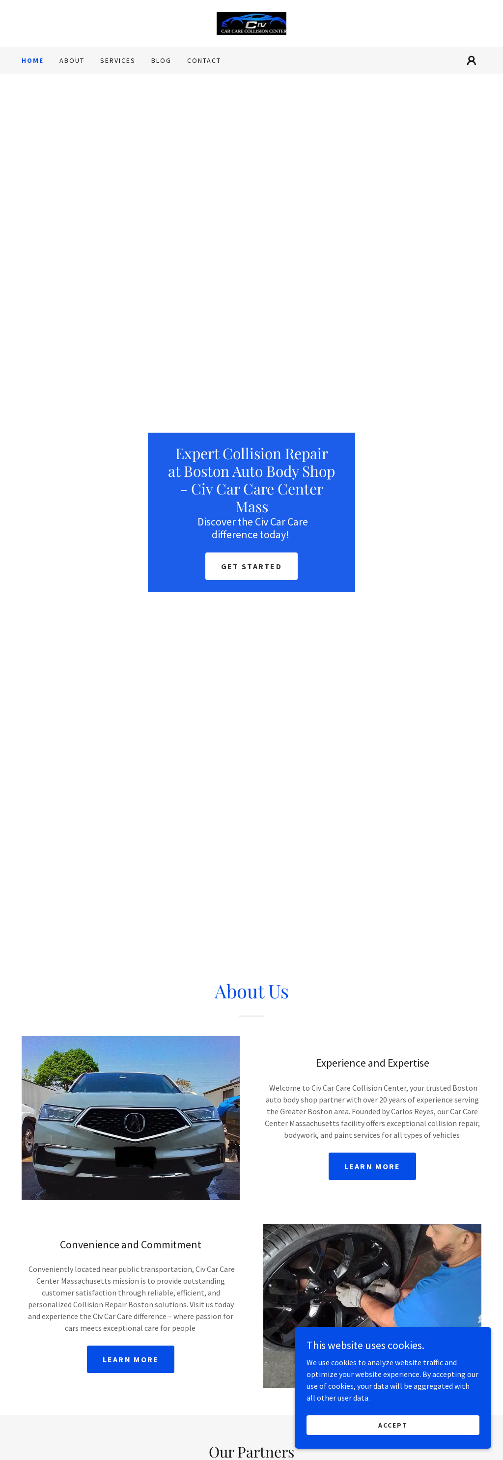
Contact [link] (204, 60)
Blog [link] (161, 60)
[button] (471, 60)
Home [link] (33, 60)
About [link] (71, 60)
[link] (252, 22)
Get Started (251, 566)
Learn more (372, 1166)
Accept (393, 1424)
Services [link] (118, 60)
